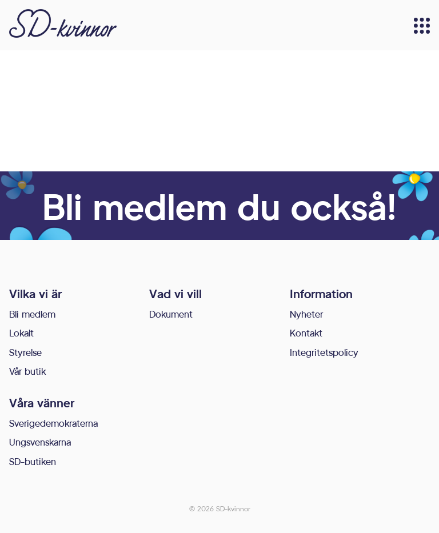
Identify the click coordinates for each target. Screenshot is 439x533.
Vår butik (27, 371)
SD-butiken (32, 461)
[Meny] (422, 26)
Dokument (171, 314)
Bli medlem (32, 314)
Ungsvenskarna (40, 442)
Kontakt (306, 333)
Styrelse (25, 352)
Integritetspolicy (324, 352)
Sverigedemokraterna (53, 423)
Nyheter (306, 314)
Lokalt (21, 333)
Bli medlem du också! (219, 206)
